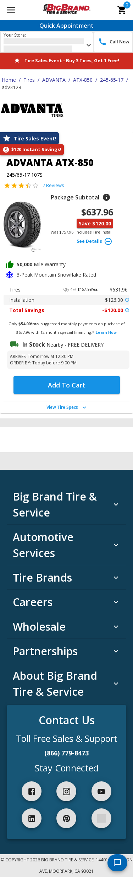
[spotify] (101, 818)
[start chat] (117, 862)
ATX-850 (83, 79)
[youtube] (101, 791)
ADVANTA (54, 79)
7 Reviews (53, 185)
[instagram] (66, 791)
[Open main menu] (11, 10)
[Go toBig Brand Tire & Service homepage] (66, 10)
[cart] (122, 10)
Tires (29, 79)
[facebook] (31, 791)
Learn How (106, 332)
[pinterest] (66, 818)
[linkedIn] (31, 818)
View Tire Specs (67, 407)
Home (9, 79)
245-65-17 (111, 79)
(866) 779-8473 (66, 753)
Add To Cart (66, 385)
